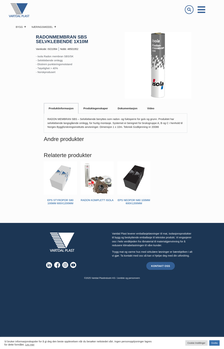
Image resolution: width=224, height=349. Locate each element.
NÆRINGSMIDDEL (43, 26)
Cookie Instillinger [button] (196, 343)
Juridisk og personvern (128, 278)
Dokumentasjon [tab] (128, 108)
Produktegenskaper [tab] (95, 108)
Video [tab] (150, 108)
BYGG (21, 26)
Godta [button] (214, 343)
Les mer (29, 344)
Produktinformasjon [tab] (61, 108)
